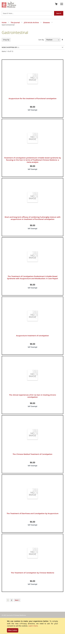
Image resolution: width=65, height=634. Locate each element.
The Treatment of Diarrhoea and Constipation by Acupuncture (32, 513)
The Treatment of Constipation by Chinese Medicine (32, 573)
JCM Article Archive (31, 22)
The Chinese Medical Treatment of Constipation (32, 454)
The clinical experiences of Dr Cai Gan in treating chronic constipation (32, 396)
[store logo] (9, 5)
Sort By (41, 40)
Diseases (46, 22)
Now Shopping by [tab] (9, 47)
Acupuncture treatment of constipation (32, 335)
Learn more (33, 626)
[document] (32, 626)
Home (4, 22)
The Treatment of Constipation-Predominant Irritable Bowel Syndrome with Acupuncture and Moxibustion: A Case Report (32, 277)
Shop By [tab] (6, 40)
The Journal (15, 22)
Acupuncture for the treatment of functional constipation (32, 98)
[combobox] (27, 13)
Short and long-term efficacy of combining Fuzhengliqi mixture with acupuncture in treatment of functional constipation (33, 218)
